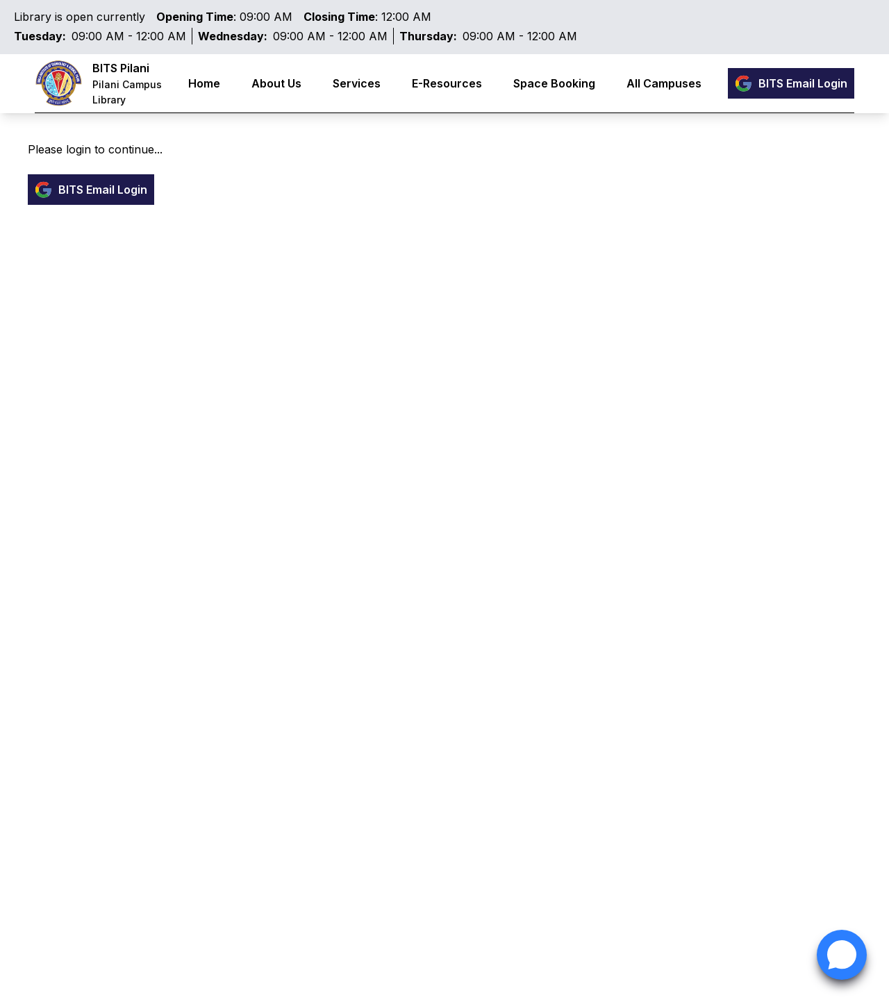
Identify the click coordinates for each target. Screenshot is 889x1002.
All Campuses (663, 83)
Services (357, 83)
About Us (276, 83)
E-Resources (447, 83)
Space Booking (554, 83)
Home (204, 83)
